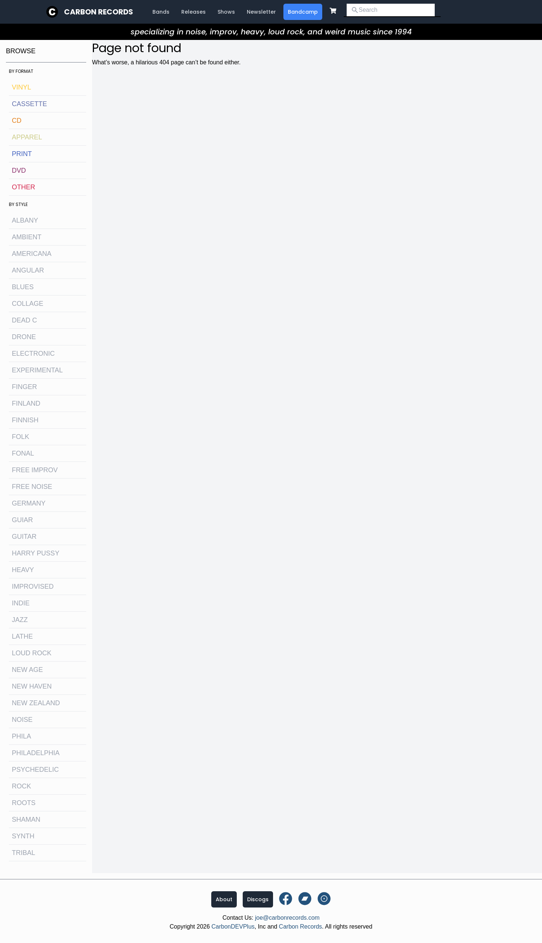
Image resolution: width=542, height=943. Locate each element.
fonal (23, 453)
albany (25, 220)
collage (27, 303)
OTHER (23, 187)
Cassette (29, 104)
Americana (31, 253)
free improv (35, 470)
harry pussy (35, 553)
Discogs (258, 899)
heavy (23, 570)
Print (22, 154)
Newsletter (261, 12)
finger (24, 387)
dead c (24, 320)
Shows (226, 12)
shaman (26, 819)
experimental (37, 370)
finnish (25, 420)
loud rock (31, 653)
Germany (29, 503)
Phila (21, 736)
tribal (23, 852)
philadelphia (36, 753)
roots (24, 803)
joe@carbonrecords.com (287, 918)
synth (23, 836)
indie (21, 603)
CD (16, 120)
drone (24, 337)
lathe (22, 636)
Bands (160, 12)
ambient (26, 237)
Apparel (27, 137)
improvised (33, 586)
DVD (19, 170)
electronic (33, 353)
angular (28, 270)
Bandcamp (303, 12)
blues (23, 287)
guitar (24, 536)
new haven (32, 686)
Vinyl (21, 87)
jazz (20, 619)
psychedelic (35, 769)
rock (21, 786)
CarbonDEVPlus (233, 926)
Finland (26, 403)
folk (20, 436)
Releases (193, 12)
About (224, 899)
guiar (22, 520)
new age (27, 669)
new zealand (36, 703)
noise (22, 719)
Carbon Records (98, 12)
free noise (32, 486)
